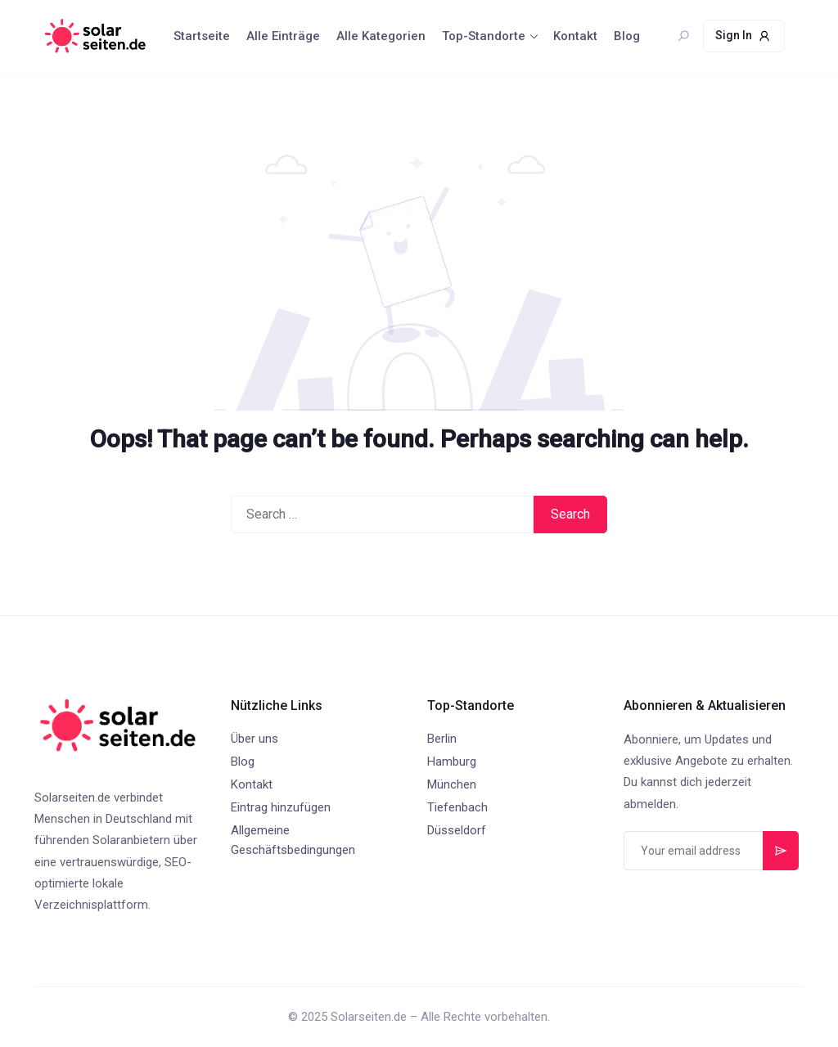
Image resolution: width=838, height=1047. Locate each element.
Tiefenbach (457, 807)
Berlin (442, 738)
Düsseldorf (456, 830)
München (451, 784)
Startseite (201, 36)
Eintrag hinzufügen (281, 807)
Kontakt (575, 36)
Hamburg (451, 761)
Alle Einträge (283, 36)
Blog (627, 36)
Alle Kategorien (381, 36)
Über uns (254, 738)
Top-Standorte (483, 36)
